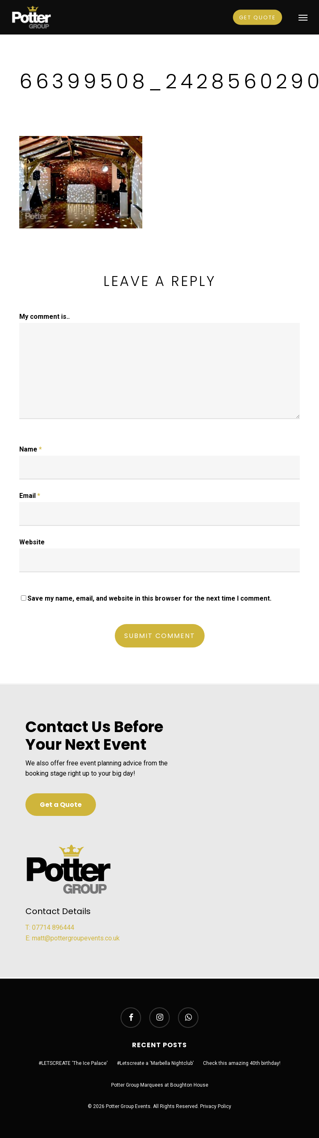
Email (29, 496)
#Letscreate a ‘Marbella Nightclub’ (155, 1063)
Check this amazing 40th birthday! (241, 1063)
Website (32, 542)
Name (30, 449)
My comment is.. (44, 316)
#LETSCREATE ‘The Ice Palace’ (73, 1063)
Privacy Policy (215, 1106)
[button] (303, 17)
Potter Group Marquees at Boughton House (159, 1085)
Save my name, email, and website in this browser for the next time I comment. (149, 598)
